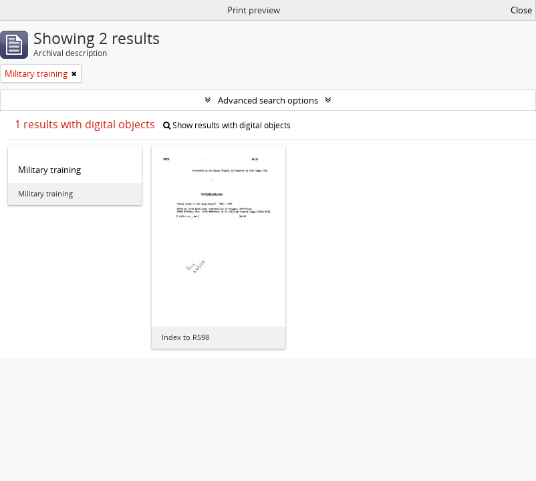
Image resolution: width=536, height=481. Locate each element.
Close (521, 10)
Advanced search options (268, 100)
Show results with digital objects (227, 125)
